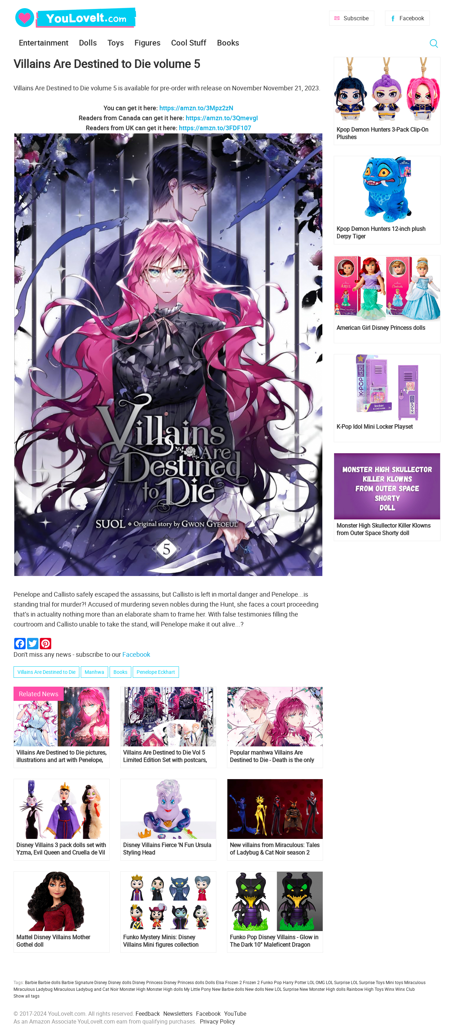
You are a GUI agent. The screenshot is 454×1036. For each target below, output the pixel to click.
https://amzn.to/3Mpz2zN (196, 108)
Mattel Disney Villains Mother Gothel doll (53, 941)
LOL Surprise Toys (368, 982)
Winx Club (405, 989)
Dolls (88, 42)
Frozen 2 (251, 982)
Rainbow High (360, 989)
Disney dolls (119, 982)
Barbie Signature (77, 982)
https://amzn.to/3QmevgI (222, 117)
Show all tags (26, 996)
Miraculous (415, 982)
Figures (147, 42)
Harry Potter (294, 982)
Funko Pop (271, 982)
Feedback (148, 1014)
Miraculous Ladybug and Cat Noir (86, 989)
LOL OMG (316, 982)
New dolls (254, 989)
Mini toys (394, 982)
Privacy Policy (217, 1021)
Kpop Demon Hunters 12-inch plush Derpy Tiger (381, 232)
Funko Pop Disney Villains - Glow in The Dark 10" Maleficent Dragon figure (274, 941)
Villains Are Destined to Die (46, 671)
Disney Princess (147, 982)
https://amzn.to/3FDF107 (215, 127)
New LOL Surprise (282, 989)
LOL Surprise (338, 982)
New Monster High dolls (322, 989)
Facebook (412, 18)
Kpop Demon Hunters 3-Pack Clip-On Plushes (382, 133)
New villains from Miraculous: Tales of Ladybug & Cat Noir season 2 (275, 848)
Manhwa (94, 671)
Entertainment (43, 42)
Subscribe (356, 18)
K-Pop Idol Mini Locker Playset (375, 426)
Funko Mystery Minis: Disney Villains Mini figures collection (161, 941)
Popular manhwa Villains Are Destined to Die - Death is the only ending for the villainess (272, 756)
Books (228, 42)
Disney (100, 982)
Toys (115, 42)
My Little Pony (197, 989)
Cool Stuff (188, 42)
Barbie (31, 982)
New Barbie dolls (228, 989)
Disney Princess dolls (184, 982)
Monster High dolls (165, 989)
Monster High (133, 989)
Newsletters (177, 1014)
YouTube (235, 1014)
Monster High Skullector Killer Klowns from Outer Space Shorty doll (384, 529)
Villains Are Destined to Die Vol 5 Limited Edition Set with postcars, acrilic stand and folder (165, 756)
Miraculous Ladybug (33, 989)
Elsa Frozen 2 (229, 982)
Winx (389, 989)
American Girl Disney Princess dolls (381, 328)
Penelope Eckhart (156, 671)
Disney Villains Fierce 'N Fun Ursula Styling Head (167, 848)
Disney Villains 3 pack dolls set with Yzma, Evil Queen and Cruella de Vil (61, 848)
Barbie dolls (49, 982)
